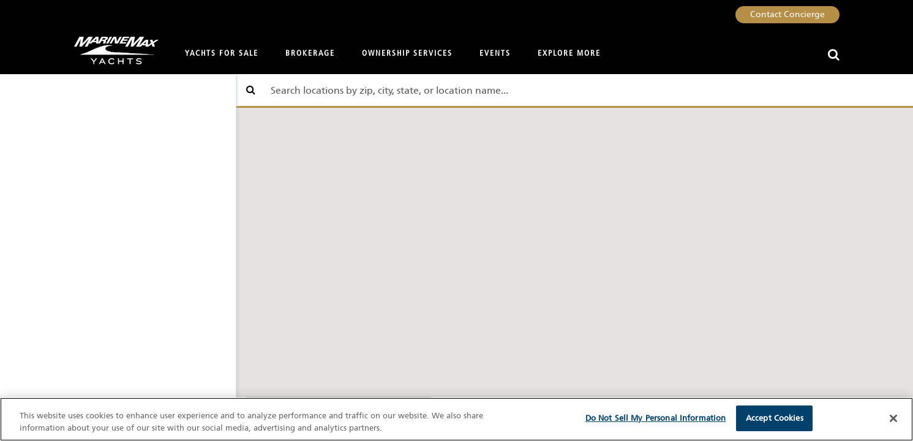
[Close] (893, 418)
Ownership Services (407, 54)
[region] (456, 419)
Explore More (569, 54)
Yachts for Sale (221, 54)
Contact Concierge (787, 14)
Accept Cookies (774, 418)
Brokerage (310, 54)
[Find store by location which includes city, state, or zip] (574, 90)
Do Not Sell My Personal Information (655, 418)
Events (495, 54)
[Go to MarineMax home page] (111, 50)
